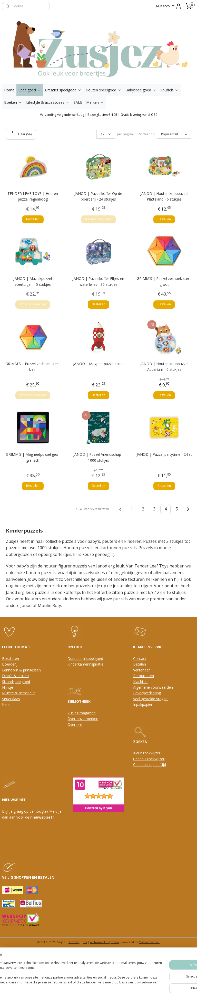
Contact (139, 658)
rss (85, 942)
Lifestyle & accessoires (48, 102)
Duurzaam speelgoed (85, 658)
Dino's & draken (15, 675)
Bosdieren (10, 658)
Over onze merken (82, 718)
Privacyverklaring (147, 692)
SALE (78, 102)
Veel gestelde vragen (150, 698)
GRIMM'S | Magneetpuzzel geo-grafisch (33, 457)
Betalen (139, 664)
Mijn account (169, 6)
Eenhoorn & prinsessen (21, 670)
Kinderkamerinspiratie (85, 664)
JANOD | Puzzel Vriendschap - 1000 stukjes (98, 457)
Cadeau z (141, 758)
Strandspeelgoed (16, 681)
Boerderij (9, 664)
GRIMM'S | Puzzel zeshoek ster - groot (164, 281)
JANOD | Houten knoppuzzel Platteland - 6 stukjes (164, 196)
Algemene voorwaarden (153, 687)
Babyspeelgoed (140, 90)
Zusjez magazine (81, 712)
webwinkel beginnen (104, 942)
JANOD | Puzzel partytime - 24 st (164, 454)
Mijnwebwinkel (149, 942)
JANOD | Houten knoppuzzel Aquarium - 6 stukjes (164, 366)
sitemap (74, 942)
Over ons (75, 724)
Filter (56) (21, 134)
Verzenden (142, 670)
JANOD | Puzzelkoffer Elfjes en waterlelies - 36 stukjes (98, 281)
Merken (95, 102)
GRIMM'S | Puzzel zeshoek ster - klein (32, 366)
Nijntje (7, 687)
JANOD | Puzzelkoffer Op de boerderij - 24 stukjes (98, 196)
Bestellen (33, 219)
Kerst (6, 704)
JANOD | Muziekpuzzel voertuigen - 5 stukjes (33, 281)
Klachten (140, 681)
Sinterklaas (11, 698)
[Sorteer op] (174, 134)
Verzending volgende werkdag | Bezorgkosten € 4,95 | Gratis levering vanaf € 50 (98, 114)
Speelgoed (29, 90)
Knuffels (169, 90)
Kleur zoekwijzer (146, 753)
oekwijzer (156, 758)
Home (9, 90)
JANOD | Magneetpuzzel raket (98, 363)
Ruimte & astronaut (18, 692)
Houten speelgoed (103, 90)
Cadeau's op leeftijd (149, 764)
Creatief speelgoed (63, 90)
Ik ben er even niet (98, 219)
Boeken (13, 102)
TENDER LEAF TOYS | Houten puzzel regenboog (32, 196)
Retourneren (143, 675)
